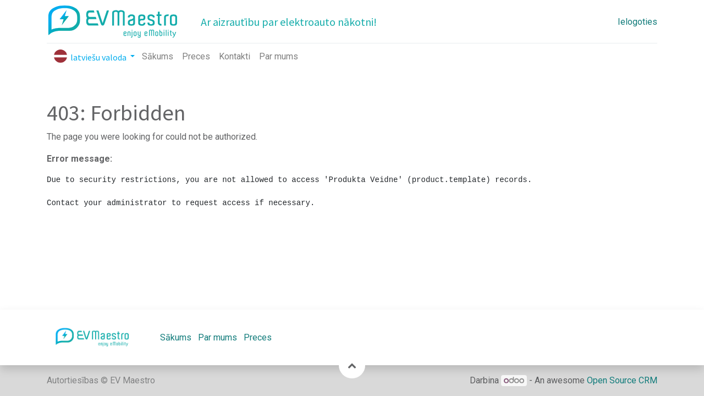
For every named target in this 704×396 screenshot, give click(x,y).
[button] (352, 365)
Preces (258, 337)
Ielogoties (637, 21)
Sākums (175, 337)
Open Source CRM (622, 380)
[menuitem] (158, 57)
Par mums (217, 337)
